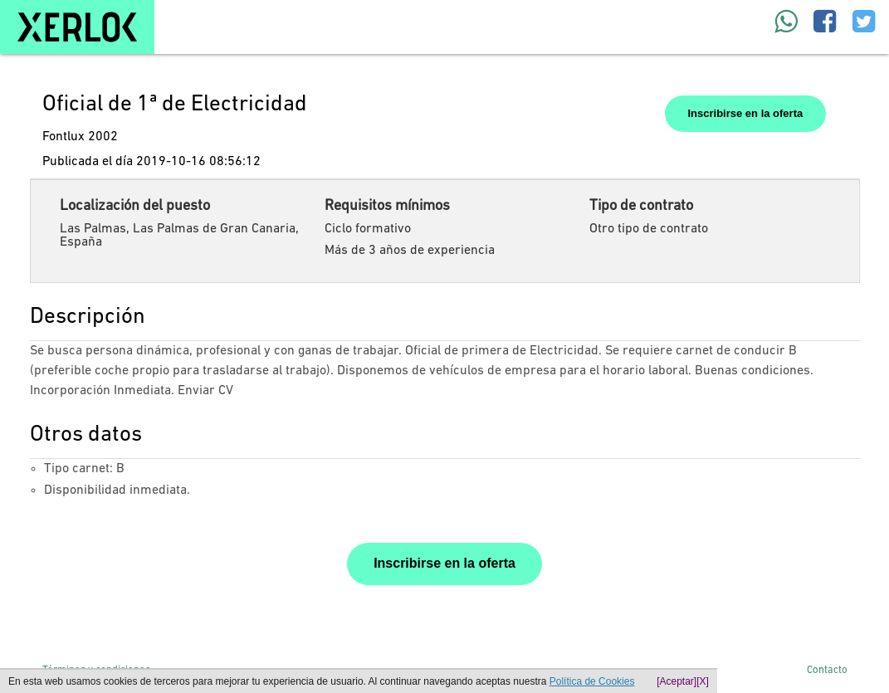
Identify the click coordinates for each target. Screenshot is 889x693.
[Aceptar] (676, 681)
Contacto (827, 670)
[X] (702, 681)
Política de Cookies (592, 681)
